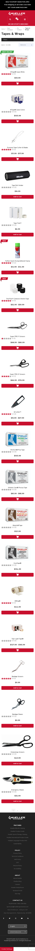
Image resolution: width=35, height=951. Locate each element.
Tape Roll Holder (17, 185)
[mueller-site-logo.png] (17, 13)
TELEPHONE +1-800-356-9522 (17, 903)
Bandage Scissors (17, 677)
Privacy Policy (17, 853)
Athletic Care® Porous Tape (17, 488)
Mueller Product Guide (17, 831)
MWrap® (17, 601)
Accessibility (17, 868)
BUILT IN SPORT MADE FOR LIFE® (17, 2)
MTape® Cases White (17, 72)
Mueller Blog (17, 881)
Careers (17, 884)
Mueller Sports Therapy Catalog (17, 834)
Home (3, 29)
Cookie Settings (7, 949)
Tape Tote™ (17, 223)
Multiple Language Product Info (17, 840)
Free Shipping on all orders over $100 (17, 5)
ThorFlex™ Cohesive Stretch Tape (17, 299)
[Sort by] (26, 45)
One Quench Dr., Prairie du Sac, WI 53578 (18, 913)
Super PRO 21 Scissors (17, 374)
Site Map (17, 893)
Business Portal (17, 890)
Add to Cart (17, 197)
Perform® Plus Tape (17, 450)
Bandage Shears (17, 714)
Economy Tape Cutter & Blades (17, 148)
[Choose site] (17, 932)
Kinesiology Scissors (17, 752)
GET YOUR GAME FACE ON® (17, 7)
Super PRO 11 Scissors (17, 337)
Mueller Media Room (17, 887)
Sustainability (17, 843)
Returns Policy (17, 865)
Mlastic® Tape (17, 525)
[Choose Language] (17, 926)
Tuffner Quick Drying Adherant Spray (17, 261)
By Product (19, 28)
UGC (17, 862)
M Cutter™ (17, 412)
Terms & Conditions (17, 856)
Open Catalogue (10, 28)
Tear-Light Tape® (17, 639)
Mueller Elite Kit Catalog (17, 828)
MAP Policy (17, 859)
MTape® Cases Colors (17, 110)
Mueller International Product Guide (17, 837)
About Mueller (17, 878)
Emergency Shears (17, 790)
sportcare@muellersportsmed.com (17, 906)
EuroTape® (17, 563)
